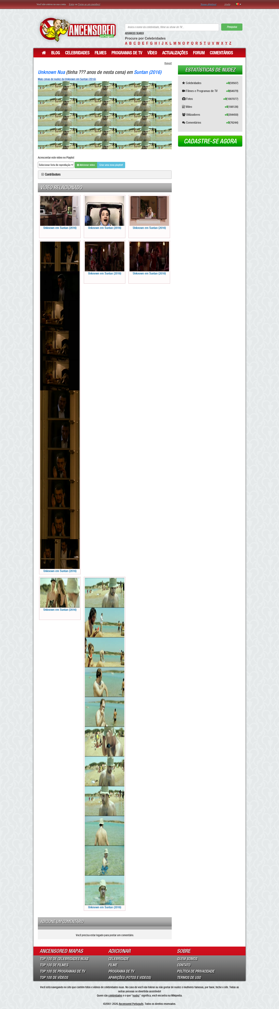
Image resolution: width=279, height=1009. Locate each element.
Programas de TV (126, 53)
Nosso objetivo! (208, 4)
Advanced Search (134, 33)
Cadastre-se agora (210, 141)
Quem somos (187, 959)
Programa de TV (121, 971)
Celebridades (77, 53)
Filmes (100, 53)
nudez (136, 995)
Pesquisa (232, 27)
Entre (71, 4)
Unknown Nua (51, 72)
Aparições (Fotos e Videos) (129, 977)
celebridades (115, 995)
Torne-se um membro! (89, 4)
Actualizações (175, 53)
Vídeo (152, 53)
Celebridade (118, 959)
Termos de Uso (189, 977)
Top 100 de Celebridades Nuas (64, 959)
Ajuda (227, 4)
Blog (55, 53)
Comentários (221, 53)
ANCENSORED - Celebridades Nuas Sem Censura (78, 29)
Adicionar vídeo (86, 165)
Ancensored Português (131, 1003)
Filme (112, 965)
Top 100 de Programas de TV (62, 971)
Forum (199, 53)
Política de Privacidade (195, 971)
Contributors (52, 174)
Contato (183, 965)
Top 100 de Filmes (54, 965)
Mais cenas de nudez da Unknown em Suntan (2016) (67, 79)
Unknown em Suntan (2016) (60, 213)
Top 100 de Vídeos (54, 977)
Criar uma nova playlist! (111, 165)
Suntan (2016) (147, 72)
